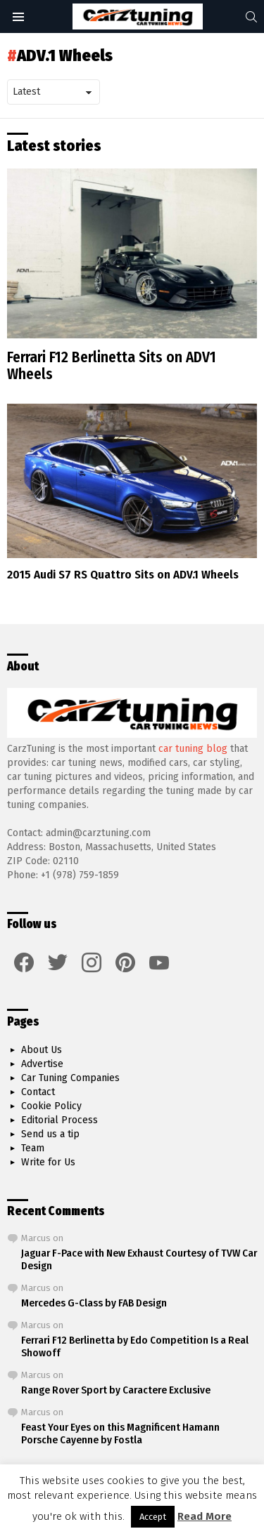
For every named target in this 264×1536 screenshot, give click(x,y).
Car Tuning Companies (70, 1078)
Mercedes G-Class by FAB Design (94, 1303)
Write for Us (48, 1162)
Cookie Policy (51, 1106)
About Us (41, 1050)
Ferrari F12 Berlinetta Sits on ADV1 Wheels (111, 365)
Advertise (42, 1064)
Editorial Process (59, 1120)
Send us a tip (50, 1134)
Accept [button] (152, 1516)
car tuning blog (192, 749)
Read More (204, 1516)
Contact (38, 1092)
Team (32, 1148)
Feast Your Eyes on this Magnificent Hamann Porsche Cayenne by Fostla (120, 1433)
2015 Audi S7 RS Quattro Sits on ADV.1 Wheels (123, 574)
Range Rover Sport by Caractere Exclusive (115, 1390)
